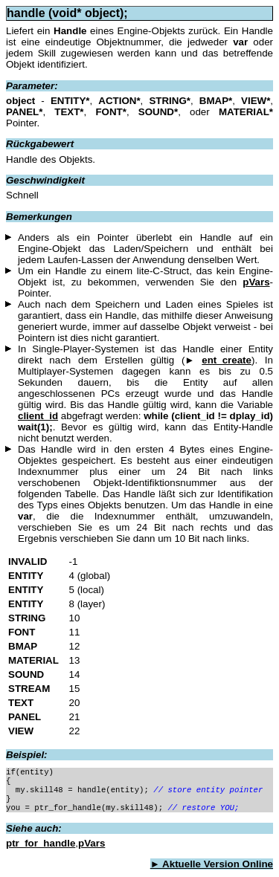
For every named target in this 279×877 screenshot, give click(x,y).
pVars (256, 282)
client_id (38, 415)
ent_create (226, 360)
